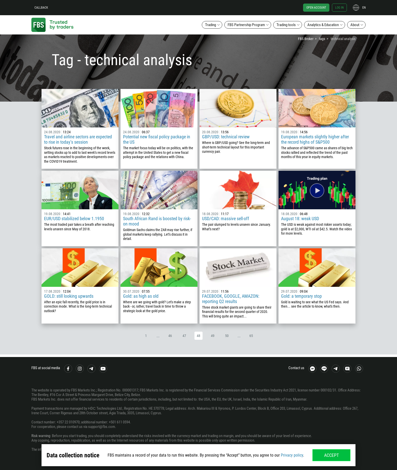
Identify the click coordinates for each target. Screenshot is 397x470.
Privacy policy (292, 455)
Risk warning (40, 436)
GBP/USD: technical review (226, 136)
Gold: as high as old (140, 296)
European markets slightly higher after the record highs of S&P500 (315, 139)
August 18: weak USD (300, 218)
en (364, 7)
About (354, 25)
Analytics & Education (323, 25)
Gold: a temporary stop (301, 296)
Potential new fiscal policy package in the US (156, 139)
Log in (339, 7)
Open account (316, 7)
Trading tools (286, 25)
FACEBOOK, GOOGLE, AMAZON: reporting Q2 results (230, 298)
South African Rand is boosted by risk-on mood (157, 221)
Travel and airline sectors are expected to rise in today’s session (78, 139)
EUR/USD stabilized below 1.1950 (74, 218)
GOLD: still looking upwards (68, 296)
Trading (210, 25)
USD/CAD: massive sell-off (225, 218)
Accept (331, 455)
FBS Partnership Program (246, 25)
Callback (41, 7)
